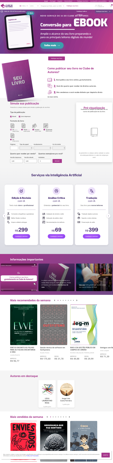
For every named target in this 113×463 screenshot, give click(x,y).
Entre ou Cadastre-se (101, 6)
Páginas (12, 144)
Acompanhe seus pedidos (98, 1)
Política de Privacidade (32, 456)
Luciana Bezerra (15, 355)
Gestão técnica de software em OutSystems (52, 349)
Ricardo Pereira (44, 353)
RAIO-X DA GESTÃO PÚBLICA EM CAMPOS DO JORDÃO (82, 349)
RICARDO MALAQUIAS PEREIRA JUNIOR (82, 353)
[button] (5, 216)
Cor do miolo (57, 144)
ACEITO (105, 455)
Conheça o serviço (21, 236)
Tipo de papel (24, 144)
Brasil (46, 1)
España (60, 1)
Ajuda (110, 1)
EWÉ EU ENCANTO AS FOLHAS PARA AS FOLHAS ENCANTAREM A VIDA (22, 350)
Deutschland (68, 1)
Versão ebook (28, 157)
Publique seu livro (82, 1)
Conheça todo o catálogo (82, 13)
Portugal (52, 1)
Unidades (41, 157)
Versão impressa (15, 157)
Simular (57, 161)
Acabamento (38, 144)
